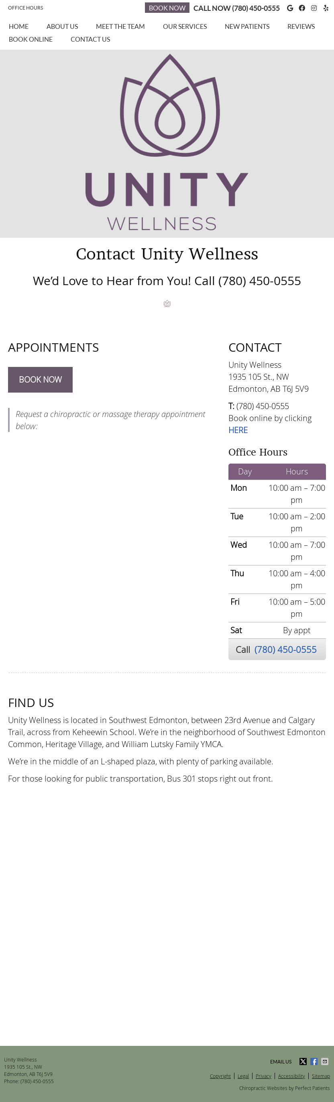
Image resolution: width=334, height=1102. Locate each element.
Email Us (280, 1061)
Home (19, 26)
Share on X (303, 1061)
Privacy (263, 1076)
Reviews (301, 26)
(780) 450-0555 (256, 8)
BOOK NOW (40, 379)
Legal (243, 1076)
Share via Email (325, 1061)
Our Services (185, 26)
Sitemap (321, 1076)
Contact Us (90, 39)
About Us (62, 26)
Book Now (167, 8)
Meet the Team (120, 26)
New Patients (247, 26)
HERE (238, 430)
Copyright (220, 1076)
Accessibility (291, 1076)
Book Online (31, 39)
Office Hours (25, 7)
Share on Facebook (314, 1061)
